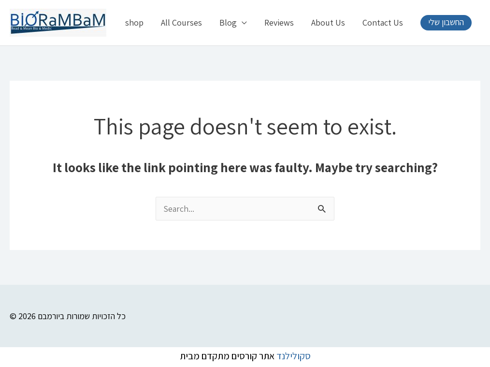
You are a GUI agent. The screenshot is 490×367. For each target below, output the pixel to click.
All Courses (181, 22)
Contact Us (382, 22)
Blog (228, 22)
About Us (328, 22)
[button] (446, 22)
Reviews (279, 22)
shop (134, 22)
